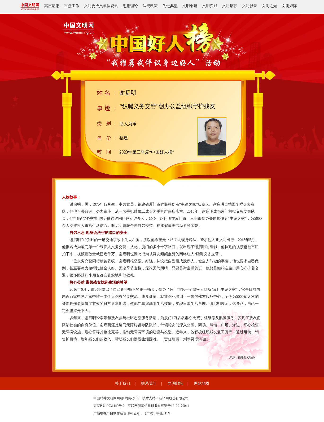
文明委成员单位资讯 (101, 6)
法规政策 (150, 6)
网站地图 (201, 383)
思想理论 (130, 6)
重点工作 (71, 6)
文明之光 (269, 6)
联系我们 (148, 383)
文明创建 (189, 6)
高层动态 (51, 6)
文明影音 (249, 6)
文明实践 (209, 6)
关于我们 (122, 383)
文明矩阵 (289, 6)
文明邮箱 (175, 383)
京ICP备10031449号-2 (108, 406)
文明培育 (229, 6)
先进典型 (170, 6)
